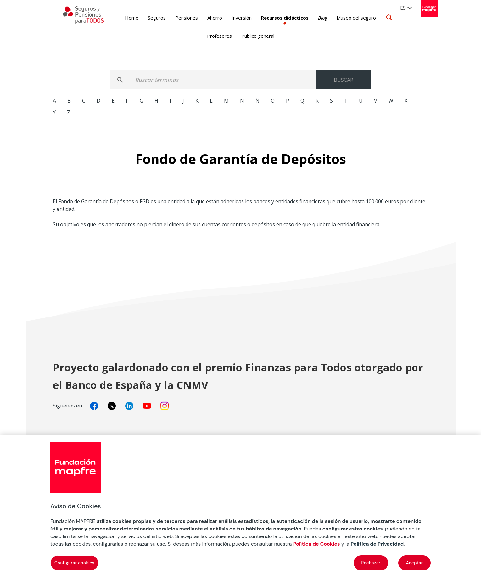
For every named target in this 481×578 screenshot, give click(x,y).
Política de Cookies (316, 544)
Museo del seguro (346, 17)
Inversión (232, 17)
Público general (257, 36)
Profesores (219, 36)
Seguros (147, 17)
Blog (312, 17)
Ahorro (205, 17)
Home (122, 17)
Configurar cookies (74, 562)
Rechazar (371, 562)
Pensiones (176, 17)
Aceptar (414, 562)
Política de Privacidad (377, 544)
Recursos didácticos (275, 17)
